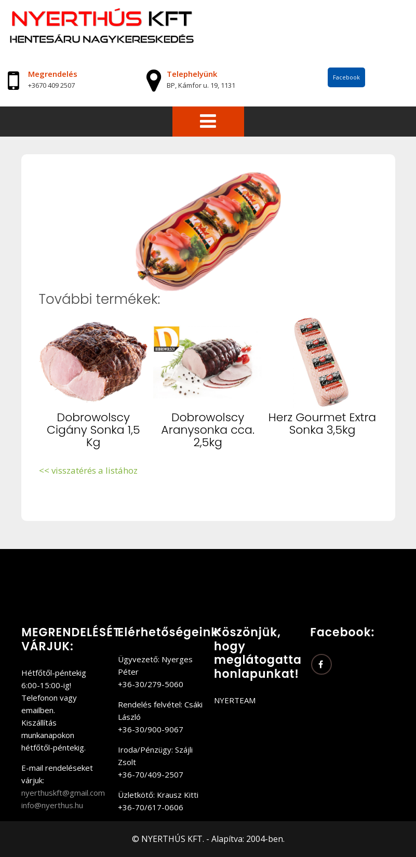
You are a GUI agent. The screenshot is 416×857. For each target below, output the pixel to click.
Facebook (346, 77)
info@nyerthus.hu (52, 805)
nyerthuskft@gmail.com (63, 792)
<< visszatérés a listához (88, 470)
